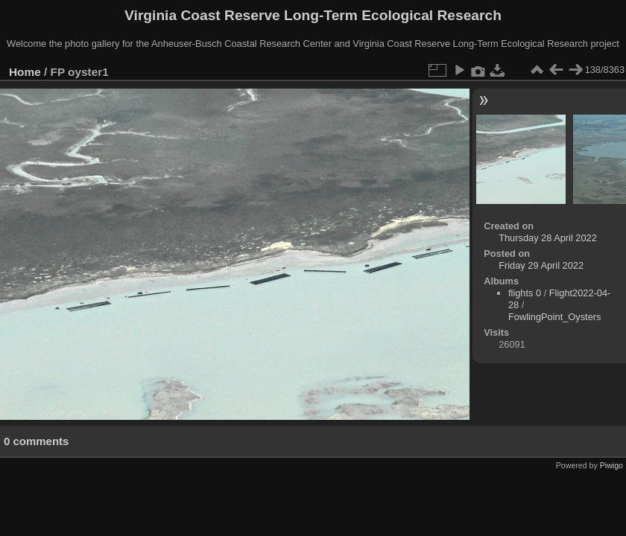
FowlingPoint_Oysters (554, 316)
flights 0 (524, 293)
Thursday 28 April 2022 (548, 237)
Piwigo (611, 465)
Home (25, 72)
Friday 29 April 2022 (541, 265)
